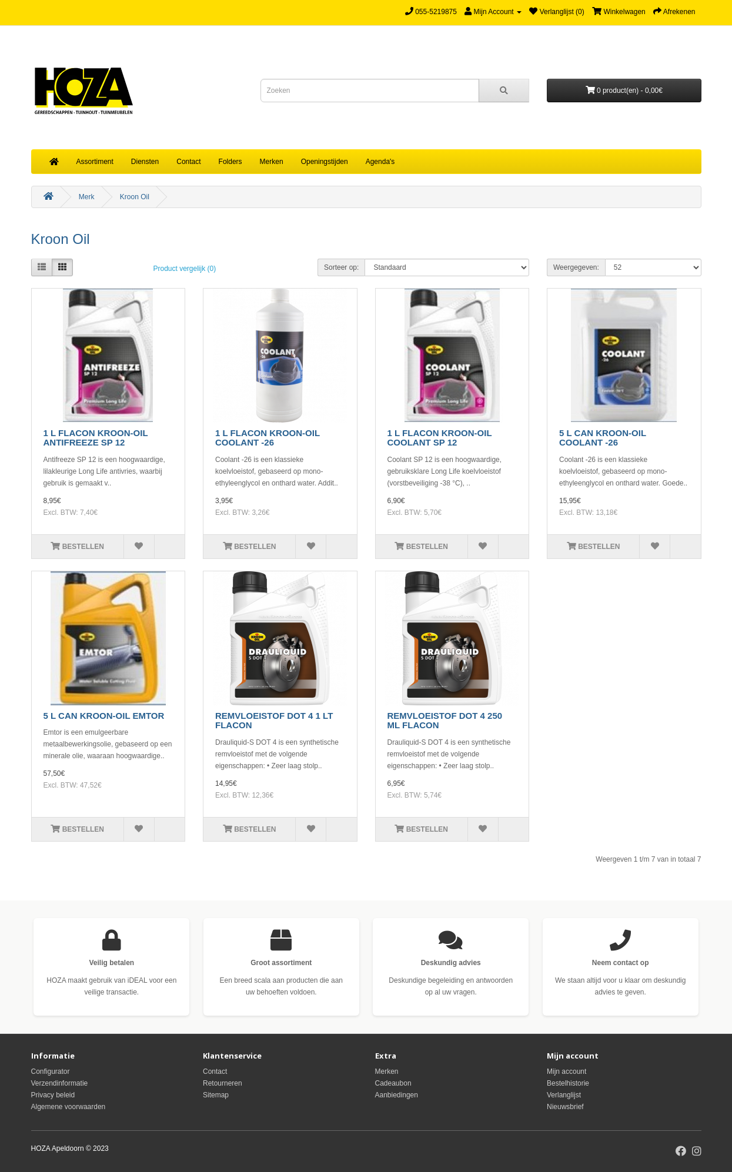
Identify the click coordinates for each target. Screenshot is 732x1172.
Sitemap (216, 1095)
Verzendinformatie (59, 1083)
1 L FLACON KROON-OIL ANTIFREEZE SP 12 (96, 438)
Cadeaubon (393, 1083)
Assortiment (94, 162)
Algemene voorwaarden (68, 1107)
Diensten (145, 162)
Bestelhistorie (568, 1083)
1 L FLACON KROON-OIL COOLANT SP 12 (439, 438)
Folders (230, 162)
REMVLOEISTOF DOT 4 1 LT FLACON (274, 721)
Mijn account (566, 1071)
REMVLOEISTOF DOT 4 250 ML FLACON (445, 721)
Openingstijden (324, 162)
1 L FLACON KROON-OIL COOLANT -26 (267, 438)
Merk (87, 197)
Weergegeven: (576, 267)
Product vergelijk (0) (184, 268)
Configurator (50, 1071)
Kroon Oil (134, 197)
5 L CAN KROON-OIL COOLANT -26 (602, 438)
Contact (188, 162)
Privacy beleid (53, 1095)
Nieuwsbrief (565, 1107)
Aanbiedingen (396, 1095)
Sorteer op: (341, 267)
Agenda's (380, 162)
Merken (271, 162)
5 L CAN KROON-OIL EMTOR (104, 716)
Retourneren (222, 1083)
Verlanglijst (564, 1095)
